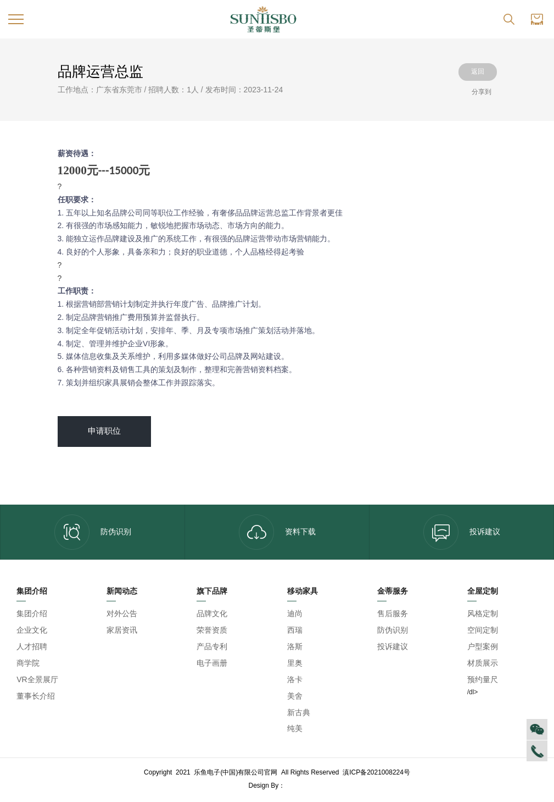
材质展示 (482, 663)
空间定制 (482, 630)
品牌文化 (212, 613)
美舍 (295, 696)
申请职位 (104, 430)
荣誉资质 (212, 630)
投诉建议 (461, 532)
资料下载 (277, 532)
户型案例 (482, 646)
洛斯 (295, 646)
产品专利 (212, 646)
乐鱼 (296, 785)
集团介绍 (31, 613)
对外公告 (122, 613)
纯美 (295, 728)
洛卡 (295, 679)
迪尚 (295, 613)
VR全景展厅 (37, 679)
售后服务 (392, 613)
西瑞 (295, 630)
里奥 (295, 663)
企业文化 (31, 630)
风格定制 (482, 613)
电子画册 (212, 663)
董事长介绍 (35, 696)
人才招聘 (31, 646)
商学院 (28, 663)
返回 (477, 71)
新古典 (298, 712)
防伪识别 (92, 532)
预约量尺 (482, 679)
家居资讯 (122, 630)
